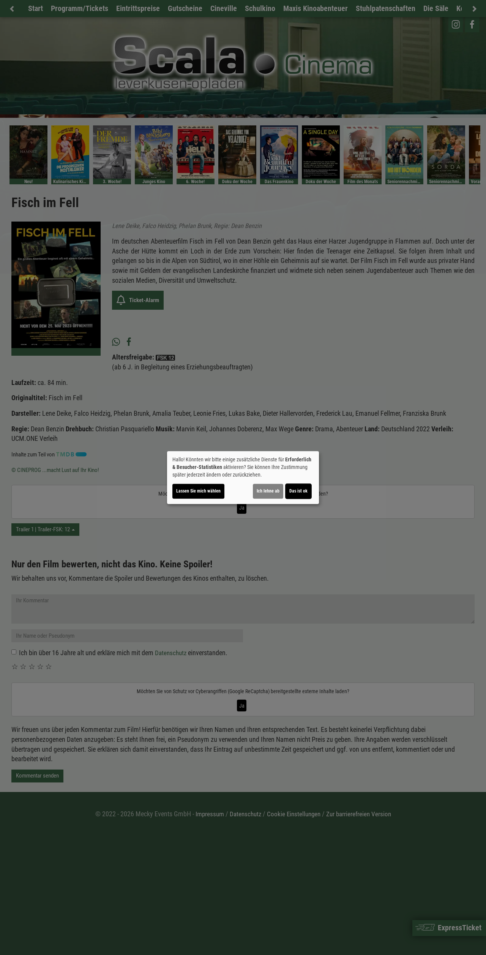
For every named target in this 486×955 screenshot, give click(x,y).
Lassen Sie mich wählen (198, 491)
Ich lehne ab (268, 491)
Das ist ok (298, 491)
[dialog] (243, 477)
